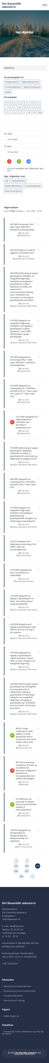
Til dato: (8, 146)
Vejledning (9, 67)
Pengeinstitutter (12, 82)
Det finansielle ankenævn (11, 5)
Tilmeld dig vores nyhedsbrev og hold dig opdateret (23, 1032)
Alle (39, 112)
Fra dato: (8, 134)
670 (21, 876)
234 (27, 866)
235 (37, 866)
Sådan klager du (11, 1016)
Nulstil (7, 92)
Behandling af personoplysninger (20, 991)
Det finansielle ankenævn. (26, 1053)
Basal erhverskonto (32, 87)
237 (26, 871)
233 (16, 866)
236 (16, 871)
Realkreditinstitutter (30, 82)
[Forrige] (16, 860)
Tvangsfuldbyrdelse (13, 995)
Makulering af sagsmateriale (17, 986)
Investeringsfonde (13, 87)
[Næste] (32, 876)
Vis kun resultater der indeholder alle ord (25, 169)
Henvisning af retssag (14, 1000)
